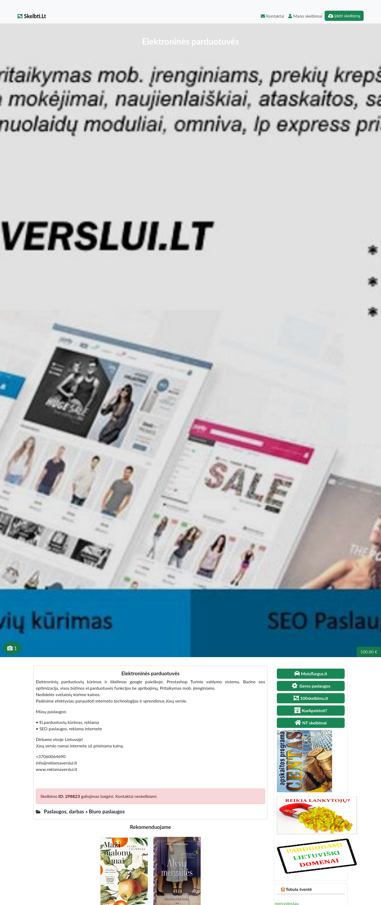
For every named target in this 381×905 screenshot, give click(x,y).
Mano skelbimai (305, 15)
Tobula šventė (299, 889)
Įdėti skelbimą (344, 15)
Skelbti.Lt (31, 16)
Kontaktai (272, 15)
